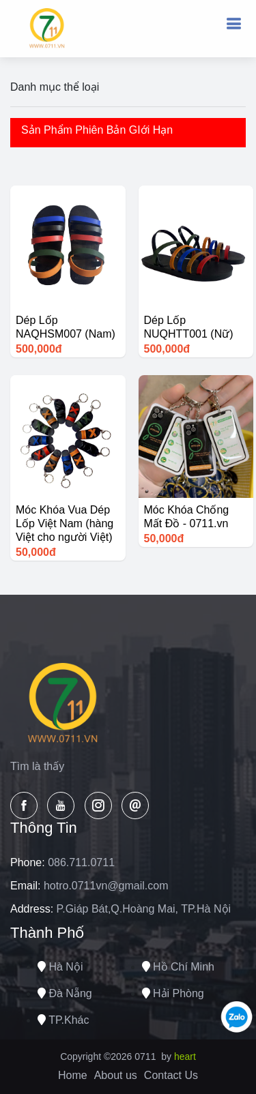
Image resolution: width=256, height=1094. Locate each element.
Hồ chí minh (178, 967)
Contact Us (171, 1075)
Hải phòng (173, 993)
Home (72, 1075)
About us (115, 1075)
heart (185, 1056)
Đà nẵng (65, 993)
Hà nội (60, 967)
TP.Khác (63, 1020)
